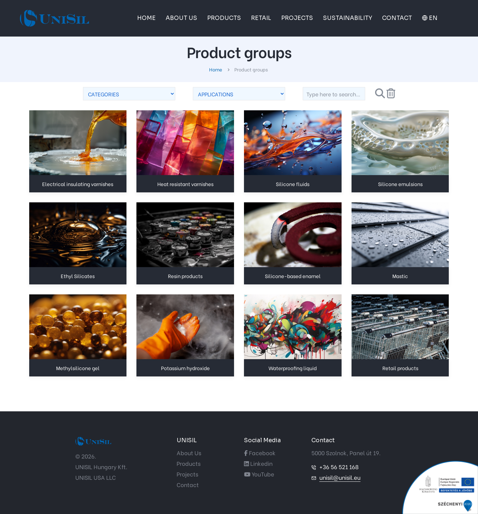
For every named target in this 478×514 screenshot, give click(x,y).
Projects (187, 474)
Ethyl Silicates (78, 275)
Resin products (185, 275)
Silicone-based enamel (293, 275)
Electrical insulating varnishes (77, 183)
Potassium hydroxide (185, 367)
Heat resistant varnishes (185, 183)
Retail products (400, 367)
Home (216, 69)
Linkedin (258, 463)
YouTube (259, 474)
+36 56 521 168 (338, 467)
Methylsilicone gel (78, 367)
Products (188, 463)
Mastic (400, 275)
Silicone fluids (292, 183)
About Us (189, 453)
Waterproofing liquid (293, 367)
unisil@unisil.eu (339, 477)
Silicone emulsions (400, 183)
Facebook (260, 453)
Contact (188, 484)
